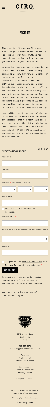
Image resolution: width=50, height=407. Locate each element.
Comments (5, 246)
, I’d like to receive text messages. (21, 210)
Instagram (19, 379)
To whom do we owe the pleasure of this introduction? (25, 231)
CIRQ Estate (25, 8)
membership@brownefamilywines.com (25, 349)
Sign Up (9, 270)
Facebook (31, 379)
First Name (7, 157)
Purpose (38, 284)
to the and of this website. (26, 263)
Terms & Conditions (32, 262)
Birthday (16, 183)
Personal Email (9, 217)
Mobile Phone (8, 196)
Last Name (7, 169)
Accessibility (25, 367)
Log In (44, 149)
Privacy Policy (13, 265)
